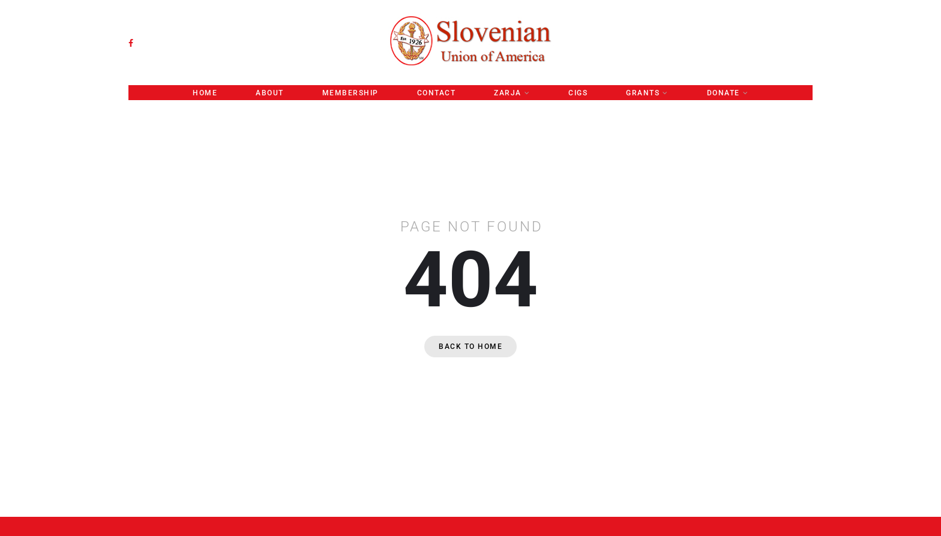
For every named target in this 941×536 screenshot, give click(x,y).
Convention (470, 107)
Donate (723, 93)
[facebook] (130, 43)
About (270, 93)
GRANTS (643, 93)
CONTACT (436, 93)
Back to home (470, 346)
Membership (350, 93)
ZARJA (508, 93)
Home (205, 93)
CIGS (578, 93)
